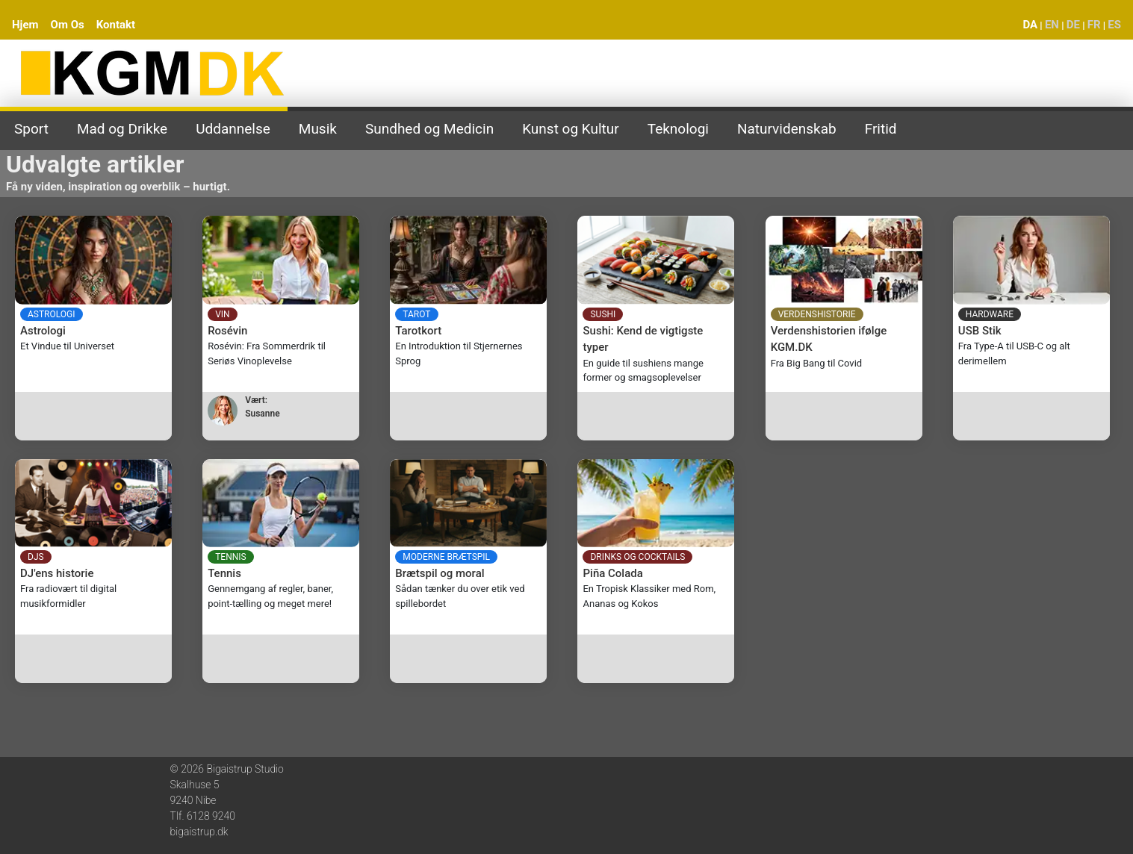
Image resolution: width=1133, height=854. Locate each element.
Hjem (25, 24)
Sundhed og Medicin (429, 128)
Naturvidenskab (786, 128)
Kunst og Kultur (570, 128)
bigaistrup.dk (199, 832)
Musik (318, 128)
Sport (31, 128)
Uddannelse (233, 128)
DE (1073, 24)
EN (1052, 24)
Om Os (67, 24)
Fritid (881, 128)
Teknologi (678, 128)
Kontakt (115, 24)
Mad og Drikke (122, 128)
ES (1114, 24)
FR (1094, 24)
